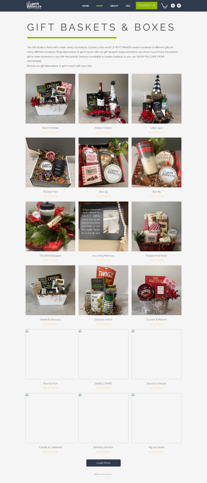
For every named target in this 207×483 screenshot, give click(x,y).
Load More (103, 462)
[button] (146, 5)
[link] (164, 5)
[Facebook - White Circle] (179, 6)
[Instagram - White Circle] (173, 6)
